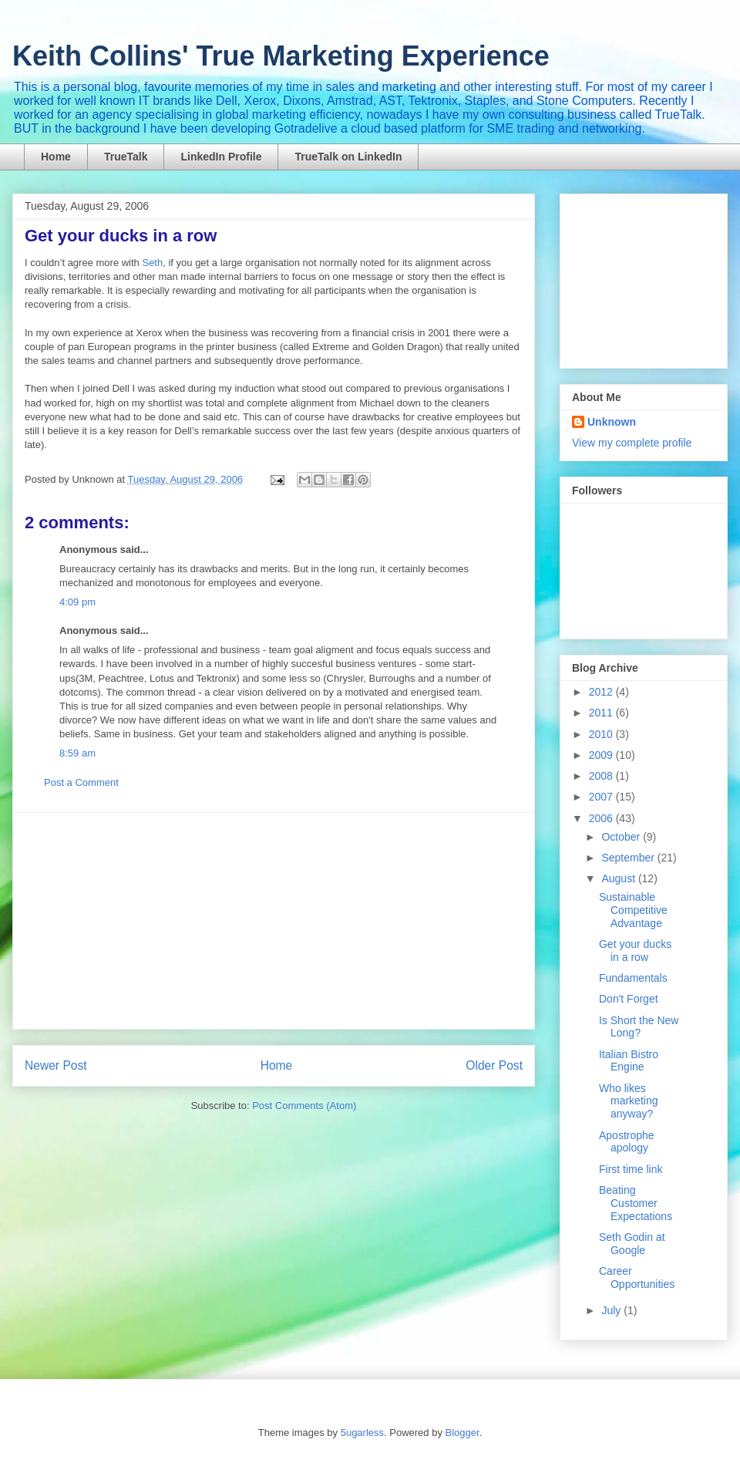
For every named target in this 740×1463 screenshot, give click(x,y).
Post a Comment (81, 782)
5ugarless (362, 1432)
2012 (602, 692)
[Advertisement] (273, 920)
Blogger (462, 1432)
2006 (602, 818)
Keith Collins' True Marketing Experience (281, 56)
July (612, 1310)
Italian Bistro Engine (628, 1061)
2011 (602, 712)
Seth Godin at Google (632, 1243)
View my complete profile (631, 443)
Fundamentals (633, 978)
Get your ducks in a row (121, 235)
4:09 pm (77, 602)
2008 (602, 776)
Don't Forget (628, 999)
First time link (630, 1169)
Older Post (494, 1065)
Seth (152, 262)
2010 (602, 734)
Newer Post (56, 1065)
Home (56, 156)
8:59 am (77, 753)
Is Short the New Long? (639, 1027)
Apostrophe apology (626, 1142)
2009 (602, 755)
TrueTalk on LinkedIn (348, 156)
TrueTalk (126, 156)
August (619, 878)
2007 (602, 796)
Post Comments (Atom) (304, 1105)
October (622, 837)
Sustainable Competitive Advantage (633, 910)
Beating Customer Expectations (635, 1203)
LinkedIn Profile (220, 156)
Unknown (611, 422)
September (629, 857)
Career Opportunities (636, 1277)
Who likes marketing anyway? (628, 1101)
